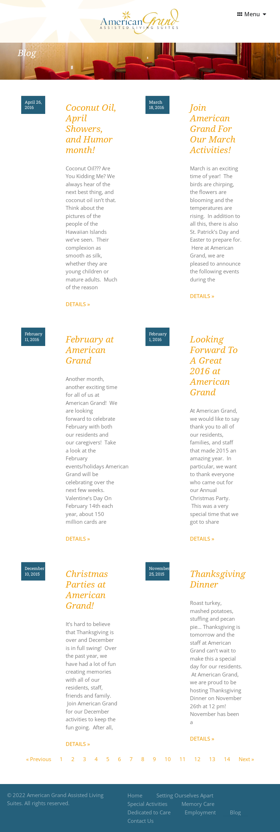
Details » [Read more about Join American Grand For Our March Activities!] (202, 295)
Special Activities (147, 803)
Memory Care (197, 803)
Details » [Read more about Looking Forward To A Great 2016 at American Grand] (202, 538)
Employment (200, 812)
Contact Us (140, 820)
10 (168, 759)
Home (134, 795)
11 (182, 759)
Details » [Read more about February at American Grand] (78, 538)
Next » (246, 759)
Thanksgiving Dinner (217, 579)
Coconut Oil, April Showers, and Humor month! (91, 129)
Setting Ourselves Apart (184, 795)
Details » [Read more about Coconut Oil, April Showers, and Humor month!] (78, 304)
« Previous (38, 759)
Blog (235, 812)
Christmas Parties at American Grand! (87, 590)
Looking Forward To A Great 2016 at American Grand (214, 365)
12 (197, 759)
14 (227, 759)
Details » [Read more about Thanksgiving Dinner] (202, 738)
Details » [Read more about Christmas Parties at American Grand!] (78, 743)
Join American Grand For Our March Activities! (213, 129)
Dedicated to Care (149, 812)
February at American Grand (90, 350)
